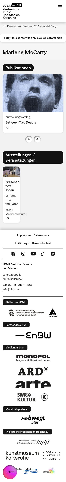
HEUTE (10, 472)
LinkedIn (52, 254)
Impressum (24, 235)
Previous (28, 139)
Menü (59, 7)
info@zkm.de (11, 289)
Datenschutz (41, 235)
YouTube (33, 254)
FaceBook (13, 254)
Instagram (23, 254)
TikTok (42, 254)
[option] (13, 195)
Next (37, 139)
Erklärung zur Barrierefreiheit (33, 243)
